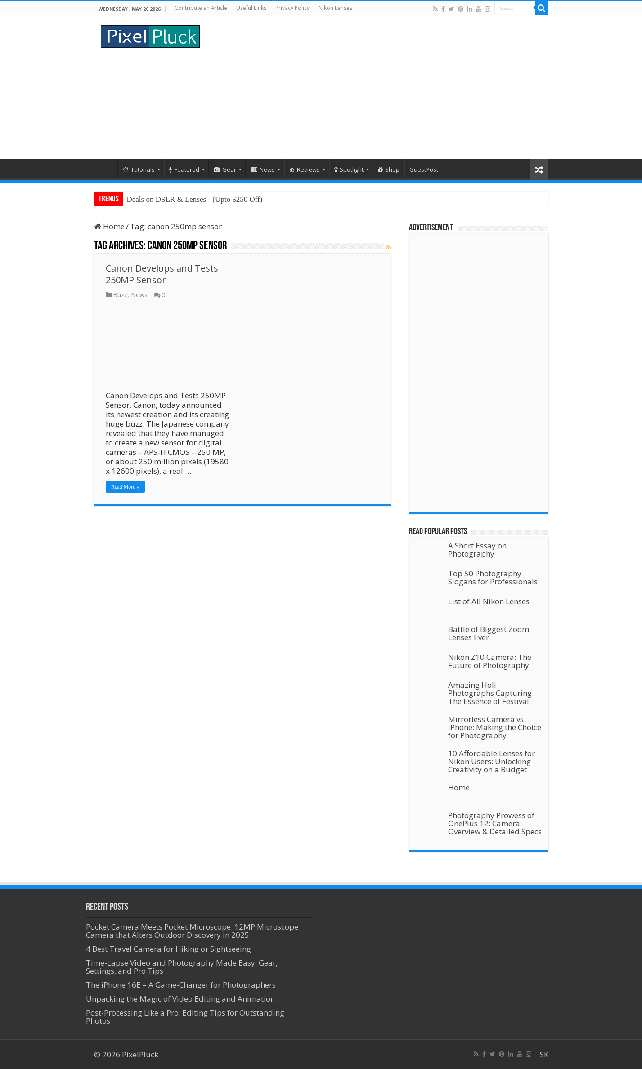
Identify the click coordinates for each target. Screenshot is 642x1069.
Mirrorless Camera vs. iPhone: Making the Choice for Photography (494, 727)
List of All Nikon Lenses (489, 601)
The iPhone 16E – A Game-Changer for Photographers (182, 985)
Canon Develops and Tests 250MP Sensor (162, 274)
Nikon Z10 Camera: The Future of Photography (489, 661)
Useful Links (251, 8)
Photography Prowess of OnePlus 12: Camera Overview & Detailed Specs (495, 823)
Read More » (125, 487)
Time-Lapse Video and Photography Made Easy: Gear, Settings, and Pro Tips (182, 967)
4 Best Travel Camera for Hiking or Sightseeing (168, 949)
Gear (225, 169)
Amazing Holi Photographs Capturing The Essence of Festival (490, 693)
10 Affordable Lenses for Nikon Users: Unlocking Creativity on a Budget (491, 761)
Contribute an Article (201, 8)
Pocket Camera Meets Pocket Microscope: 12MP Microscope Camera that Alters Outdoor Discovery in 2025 (192, 931)
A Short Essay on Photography (477, 549)
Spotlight (349, 169)
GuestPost (423, 169)
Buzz (120, 294)
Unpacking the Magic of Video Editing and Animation (180, 998)
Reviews (304, 169)
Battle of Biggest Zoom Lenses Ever (488, 633)
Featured (184, 169)
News (263, 169)
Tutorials (139, 169)
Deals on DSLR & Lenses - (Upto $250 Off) (195, 199)
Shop (389, 169)
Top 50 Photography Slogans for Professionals (493, 577)
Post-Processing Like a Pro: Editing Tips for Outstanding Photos (185, 1016)
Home (105, 168)
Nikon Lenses (335, 8)
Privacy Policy (292, 8)
